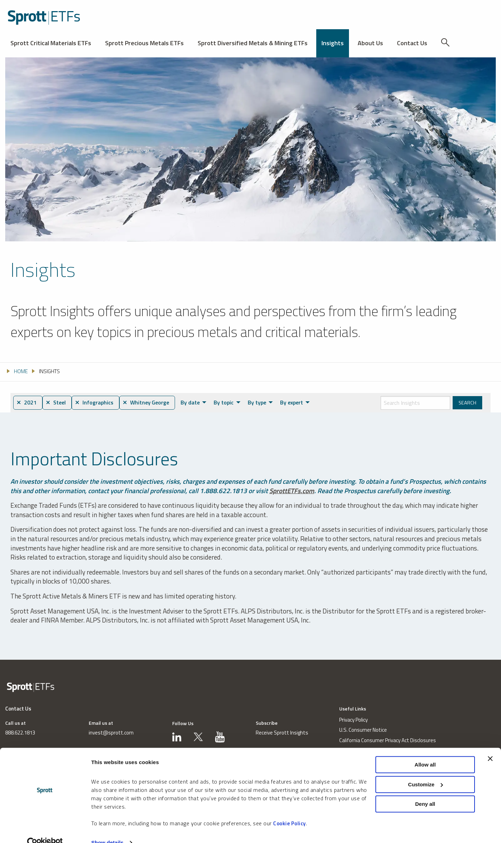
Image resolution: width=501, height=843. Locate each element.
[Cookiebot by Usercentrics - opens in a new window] (45, 829)
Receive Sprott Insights (282, 733)
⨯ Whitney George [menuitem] (150, 403)
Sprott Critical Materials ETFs (50, 43)
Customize (425, 771)
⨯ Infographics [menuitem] (97, 403)
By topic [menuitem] (228, 402)
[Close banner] (490, 745)
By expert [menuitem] (296, 402)
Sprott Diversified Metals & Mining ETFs (253, 43)
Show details (107, 829)
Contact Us (412, 43)
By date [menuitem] (195, 402)
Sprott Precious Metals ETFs (144, 43)
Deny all (425, 791)
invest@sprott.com (111, 733)
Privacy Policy (353, 720)
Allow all (425, 751)
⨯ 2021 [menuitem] (27, 403)
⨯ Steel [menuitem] (57, 403)
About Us (370, 43)
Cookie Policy (289, 810)
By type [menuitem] (261, 402)
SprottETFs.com (292, 490)
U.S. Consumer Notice (363, 730)
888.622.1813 (20, 733)
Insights (332, 43)
